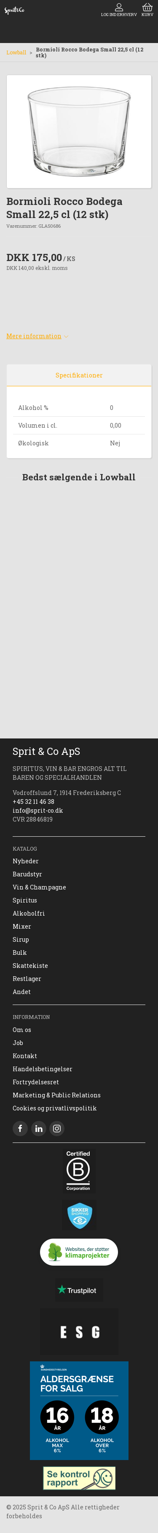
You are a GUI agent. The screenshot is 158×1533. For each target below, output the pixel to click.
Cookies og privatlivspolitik (55, 1108)
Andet (22, 992)
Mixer (22, 926)
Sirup (21, 939)
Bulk (20, 952)
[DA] (14, 10)
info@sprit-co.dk (38, 810)
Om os (22, 1030)
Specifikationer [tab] (79, 375)
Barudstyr (27, 874)
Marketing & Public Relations (57, 1095)
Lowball (16, 52)
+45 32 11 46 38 (33, 801)
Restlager (27, 979)
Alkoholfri (29, 913)
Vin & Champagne (39, 887)
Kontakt (25, 1056)
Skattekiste (30, 966)
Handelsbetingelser (42, 1069)
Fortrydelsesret (36, 1082)
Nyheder (26, 861)
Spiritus (25, 900)
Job (18, 1043)
